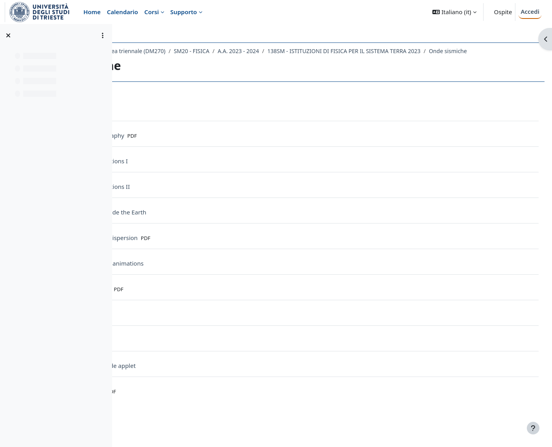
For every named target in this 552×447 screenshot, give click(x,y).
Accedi (530, 11)
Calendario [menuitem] (122, 12)
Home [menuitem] (92, 12)
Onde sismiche (155, 61)
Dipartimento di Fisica (155, 51)
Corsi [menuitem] (151, 12)
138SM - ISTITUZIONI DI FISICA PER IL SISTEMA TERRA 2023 (436, 51)
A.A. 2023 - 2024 (330, 51)
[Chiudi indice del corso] (8, 35)
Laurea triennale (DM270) (225, 51)
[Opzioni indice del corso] (102, 35)
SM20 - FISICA (283, 51)
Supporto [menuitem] (183, 12)
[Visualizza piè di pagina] (533, 428)
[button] (454, 12)
